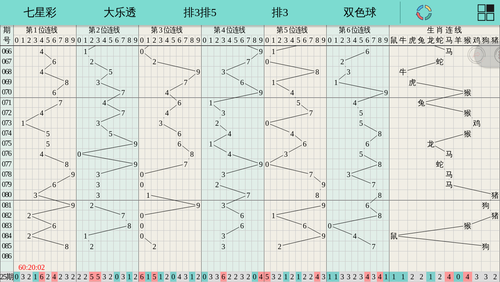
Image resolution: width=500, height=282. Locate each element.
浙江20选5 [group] (280, 12)
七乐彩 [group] (40, 12)
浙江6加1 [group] (360, 12)
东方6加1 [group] (200, 12)
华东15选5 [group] (120, 12)
